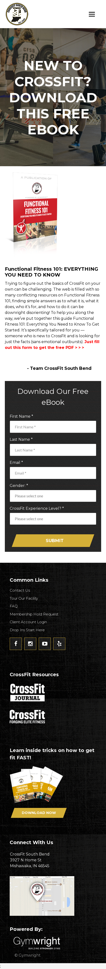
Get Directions (53, 896)
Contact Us (20, 590)
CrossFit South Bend (35, 14)
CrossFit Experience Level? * (37, 508)
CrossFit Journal (28, 694)
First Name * (21, 416)
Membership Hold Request (34, 614)
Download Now (39, 813)
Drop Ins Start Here (27, 630)
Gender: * (19, 485)
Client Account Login (28, 622)
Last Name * (21, 439)
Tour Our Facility (24, 598)
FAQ (14, 606)
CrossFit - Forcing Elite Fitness (28, 716)
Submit (55, 540)
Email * (16, 462)
